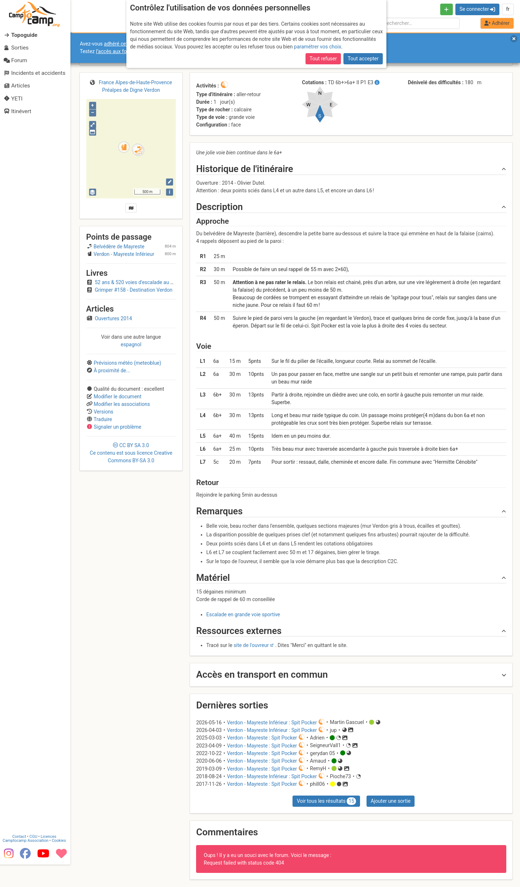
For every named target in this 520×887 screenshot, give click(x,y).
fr (508, 9)
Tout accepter (363, 58)
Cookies (60, 862)
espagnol (131, 344)
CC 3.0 (131, 452)
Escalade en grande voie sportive (243, 614)
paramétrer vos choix (317, 47)
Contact (21, 858)
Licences (50, 858)
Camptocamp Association (27, 862)
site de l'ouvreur (251, 645)
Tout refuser (323, 58)
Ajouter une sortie (390, 801)
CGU (35, 858)
